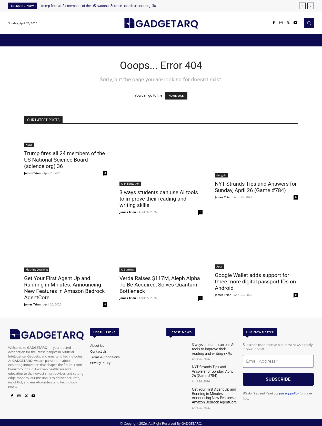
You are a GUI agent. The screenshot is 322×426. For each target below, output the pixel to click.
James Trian (32, 173)
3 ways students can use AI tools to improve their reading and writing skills (158, 198)
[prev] (302, 6)
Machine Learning (37, 269)
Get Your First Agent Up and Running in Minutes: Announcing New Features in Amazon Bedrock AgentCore (64, 288)
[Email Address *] (278, 361)
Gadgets (221, 175)
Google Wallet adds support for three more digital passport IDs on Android (255, 281)
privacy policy (289, 393)
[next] (310, 6)
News (29, 144)
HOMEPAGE (176, 95)
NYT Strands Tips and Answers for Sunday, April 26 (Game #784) (256, 187)
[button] (309, 23)
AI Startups (128, 269)
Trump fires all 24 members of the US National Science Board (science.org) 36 (98, 6)
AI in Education (130, 183)
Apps (219, 266)
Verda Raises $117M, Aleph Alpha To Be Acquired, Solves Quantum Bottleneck (159, 284)
